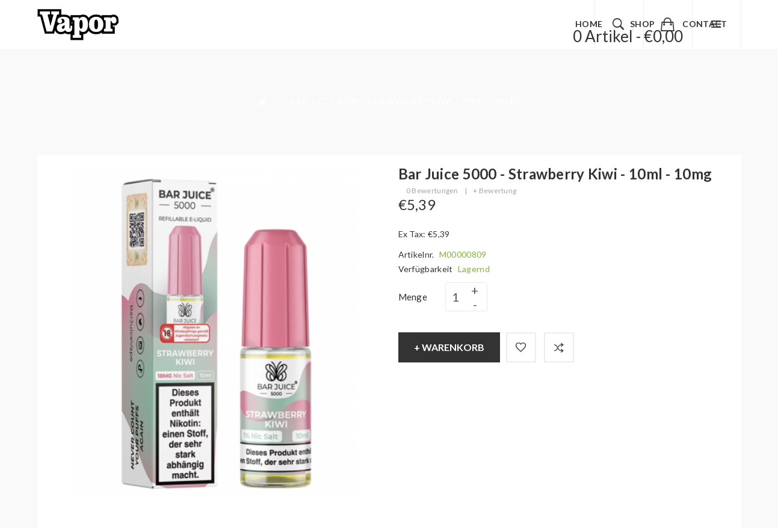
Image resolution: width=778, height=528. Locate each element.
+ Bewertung (494, 190)
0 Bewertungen (432, 190)
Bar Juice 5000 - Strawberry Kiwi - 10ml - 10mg (404, 101)
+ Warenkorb (449, 347)
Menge (413, 296)
